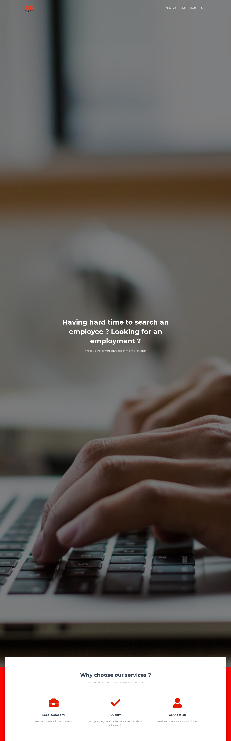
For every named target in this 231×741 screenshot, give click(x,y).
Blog (193, 8)
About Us (171, 8)
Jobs (182, 8)
